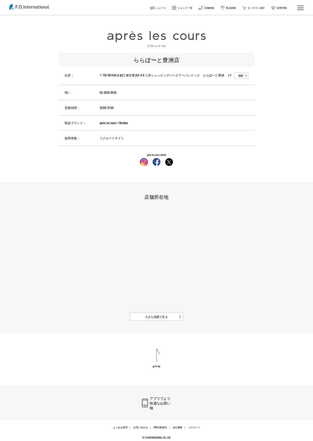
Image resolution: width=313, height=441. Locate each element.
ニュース (161, 7)
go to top (156, 365)
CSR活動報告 (160, 424)
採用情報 (282, 7)
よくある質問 (120, 424)
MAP (241, 75)
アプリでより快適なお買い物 (161, 402)
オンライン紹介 (256, 7)
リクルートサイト (112, 138)
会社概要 (177, 424)
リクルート (193, 424)
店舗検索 (209, 7)
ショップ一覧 (185, 7)
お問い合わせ (140, 424)
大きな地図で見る (156, 316)
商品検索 (231, 7)
